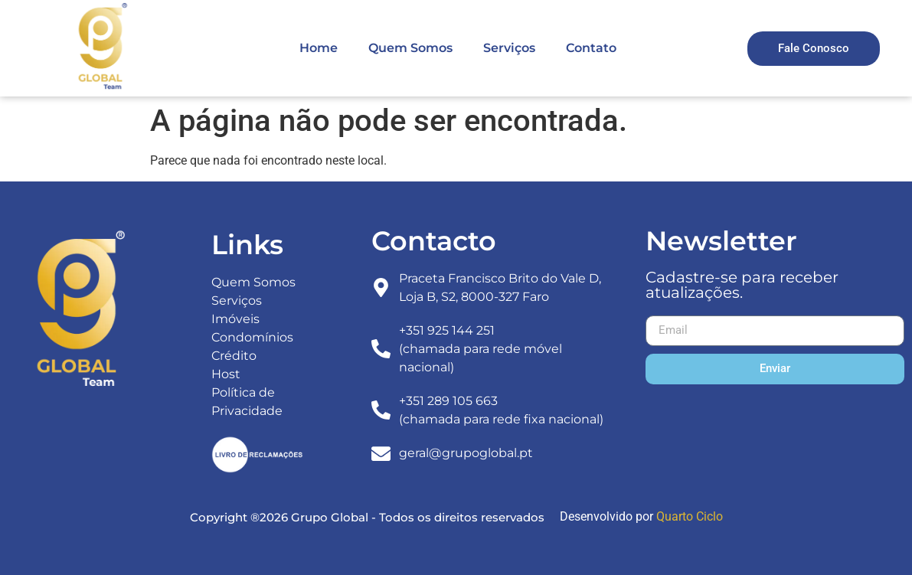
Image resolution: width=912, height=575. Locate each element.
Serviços (509, 48)
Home (318, 48)
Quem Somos (410, 48)
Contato (591, 48)
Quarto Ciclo (689, 516)
